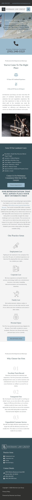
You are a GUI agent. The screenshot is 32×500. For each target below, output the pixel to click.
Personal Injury (16, 323)
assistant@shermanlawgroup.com (21, 3)
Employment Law (16, 252)
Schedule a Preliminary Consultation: (16, 49)
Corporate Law (16, 275)
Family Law (16, 300)
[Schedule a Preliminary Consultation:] (16, 43)
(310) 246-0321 (6, 3)
